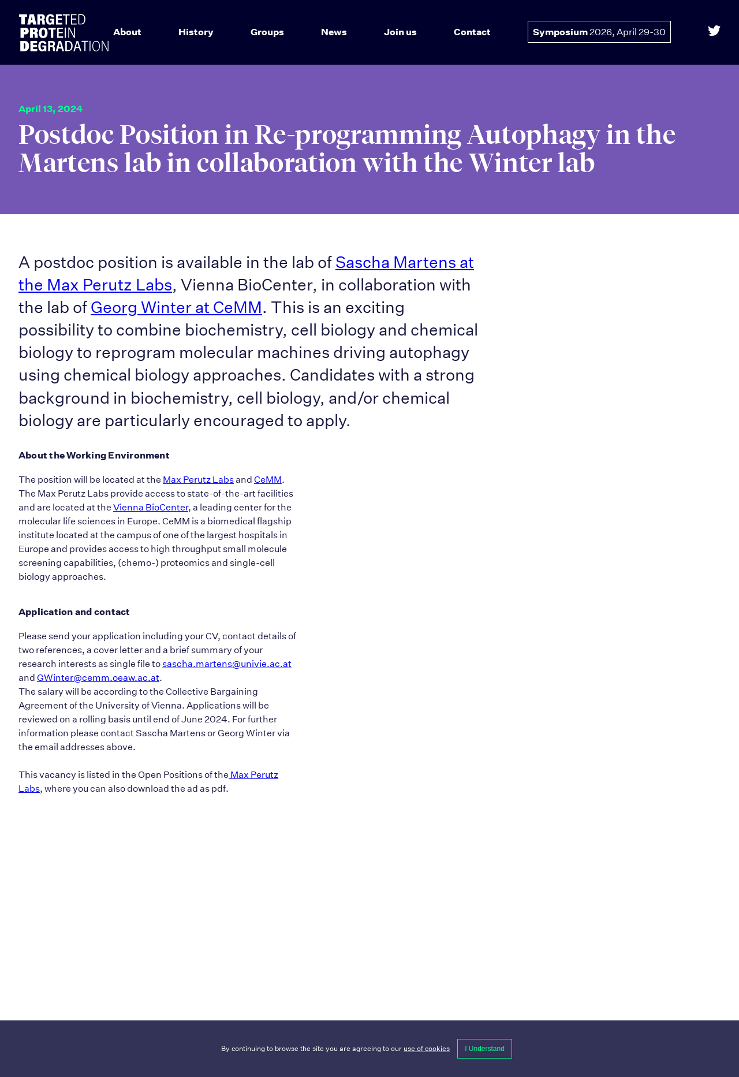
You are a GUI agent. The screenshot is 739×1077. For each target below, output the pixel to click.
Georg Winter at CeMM (176, 307)
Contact (472, 32)
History (196, 32)
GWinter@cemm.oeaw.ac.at (98, 677)
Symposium (599, 32)
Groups (267, 32)
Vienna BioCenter (150, 507)
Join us (400, 32)
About (127, 32)
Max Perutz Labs (198, 479)
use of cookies (427, 1048)
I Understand (485, 1049)
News (334, 32)
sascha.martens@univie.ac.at (227, 663)
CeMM (268, 479)
